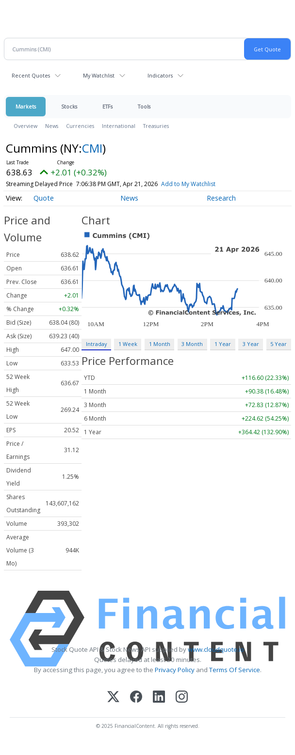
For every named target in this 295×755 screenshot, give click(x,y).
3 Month (192, 343)
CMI (92, 148)
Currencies (80, 125)
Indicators (160, 75)
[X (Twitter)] (113, 697)
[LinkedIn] (159, 697)
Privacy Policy (175, 669)
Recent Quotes (31, 75)
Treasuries (156, 125)
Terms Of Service (234, 669)
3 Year (251, 343)
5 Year (278, 343)
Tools (144, 106)
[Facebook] (136, 697)
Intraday (96, 343)
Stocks (69, 106)
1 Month (159, 343)
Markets (26, 106)
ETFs (107, 106)
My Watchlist (99, 75)
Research (221, 198)
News (51, 125)
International (118, 125)
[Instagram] (182, 697)
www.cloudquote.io (216, 649)
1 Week (127, 343)
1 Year (222, 343)
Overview (25, 125)
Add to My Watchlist (188, 184)
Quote (43, 198)
